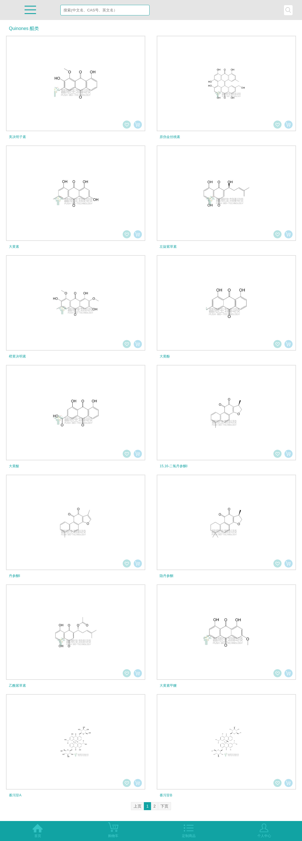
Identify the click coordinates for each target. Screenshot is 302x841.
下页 (164, 806)
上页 (138, 806)
